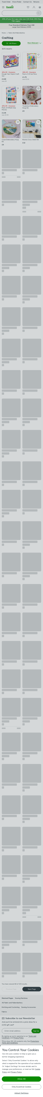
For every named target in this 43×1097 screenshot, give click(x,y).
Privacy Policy (16, 1072)
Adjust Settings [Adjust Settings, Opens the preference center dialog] (21, 1093)
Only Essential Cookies (21, 1087)
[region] (21, 1071)
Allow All (21, 1079)
